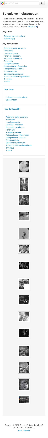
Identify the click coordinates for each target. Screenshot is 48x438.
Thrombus (8, 79)
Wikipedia (32, 27)
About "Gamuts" (24, 430)
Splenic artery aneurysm (13, 74)
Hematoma (8, 51)
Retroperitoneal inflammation (15, 66)
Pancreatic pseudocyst (13, 58)
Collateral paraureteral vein (14, 36)
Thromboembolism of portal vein (16, 76)
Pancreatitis (8, 61)
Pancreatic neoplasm (12, 56)
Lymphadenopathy (11, 53)
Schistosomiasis (10, 71)
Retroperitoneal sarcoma (13, 69)
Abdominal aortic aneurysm (15, 48)
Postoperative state (11, 64)
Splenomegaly (9, 39)
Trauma (7, 82)
